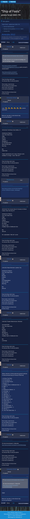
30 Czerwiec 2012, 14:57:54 (7, 52)
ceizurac (9, 46)
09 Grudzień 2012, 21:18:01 (7, 440)
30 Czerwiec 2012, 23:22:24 (7, 185)
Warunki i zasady (14, 512)
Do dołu (3, 42)
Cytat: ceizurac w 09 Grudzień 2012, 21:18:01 (14, 480)
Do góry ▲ (20, 512)
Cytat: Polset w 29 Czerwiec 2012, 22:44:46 (13, 56)
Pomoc (9, 512)
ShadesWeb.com (18, 517)
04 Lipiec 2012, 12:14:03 (6, 264)
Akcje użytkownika (23, 42)
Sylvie (22, 28)
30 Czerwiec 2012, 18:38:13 (7, 104)
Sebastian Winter (12, 98)
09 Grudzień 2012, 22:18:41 (7, 476)
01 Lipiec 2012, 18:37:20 (6, 205)
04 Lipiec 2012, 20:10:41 (6, 318)
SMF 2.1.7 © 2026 (11, 515)
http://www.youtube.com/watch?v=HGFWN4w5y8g (14, 445)
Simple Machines (19, 515)
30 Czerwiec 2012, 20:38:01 (7, 126)
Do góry (3, 503)
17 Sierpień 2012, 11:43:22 (7, 370)
